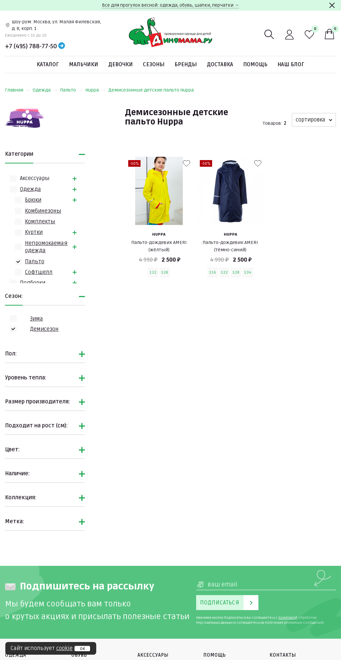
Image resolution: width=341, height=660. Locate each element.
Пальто (71, 90)
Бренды (185, 64)
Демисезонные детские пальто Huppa (151, 90)
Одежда (45, 90)
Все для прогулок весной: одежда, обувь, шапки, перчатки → (170, 5)
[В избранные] (186, 163)
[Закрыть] (332, 5)
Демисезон (44, 329)
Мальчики (83, 64)
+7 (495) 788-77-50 (31, 46)
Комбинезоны (43, 211)
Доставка (220, 64)
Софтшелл (39, 272)
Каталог (48, 64)
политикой (287, 618)
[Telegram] (61, 46)
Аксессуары (35, 178)
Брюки (33, 200)
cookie (64, 648)
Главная (17, 90)
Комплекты (40, 221)
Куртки (34, 232)
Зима (36, 319)
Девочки (120, 64)
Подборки (32, 283)
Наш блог (290, 64)
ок (82, 648)
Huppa (95, 90)
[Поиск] (269, 34)
